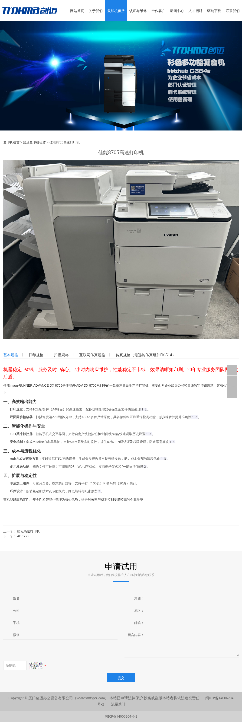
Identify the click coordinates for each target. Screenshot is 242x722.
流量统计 (118, 704)
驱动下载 (214, 10)
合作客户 (158, 10)
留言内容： (136, 635)
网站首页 (77, 10)
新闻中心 (177, 10)
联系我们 (233, 10)
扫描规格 (61, 354)
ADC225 (23, 536)
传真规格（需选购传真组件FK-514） (146, 354)
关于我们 (96, 10)
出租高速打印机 (28, 531)
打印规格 (36, 354)
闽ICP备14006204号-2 (121, 716)
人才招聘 (196, 10)
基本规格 (10, 354)
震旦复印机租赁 (34, 142)
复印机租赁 (116, 10)
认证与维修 (138, 10)
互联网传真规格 (92, 354)
